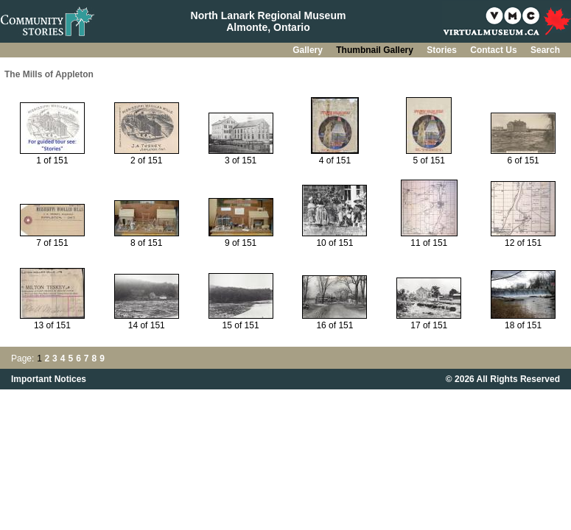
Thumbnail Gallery (376, 50)
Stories (443, 50)
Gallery (308, 50)
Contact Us (494, 50)
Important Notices (48, 379)
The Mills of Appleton (49, 74)
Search (545, 50)
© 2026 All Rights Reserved (503, 379)
